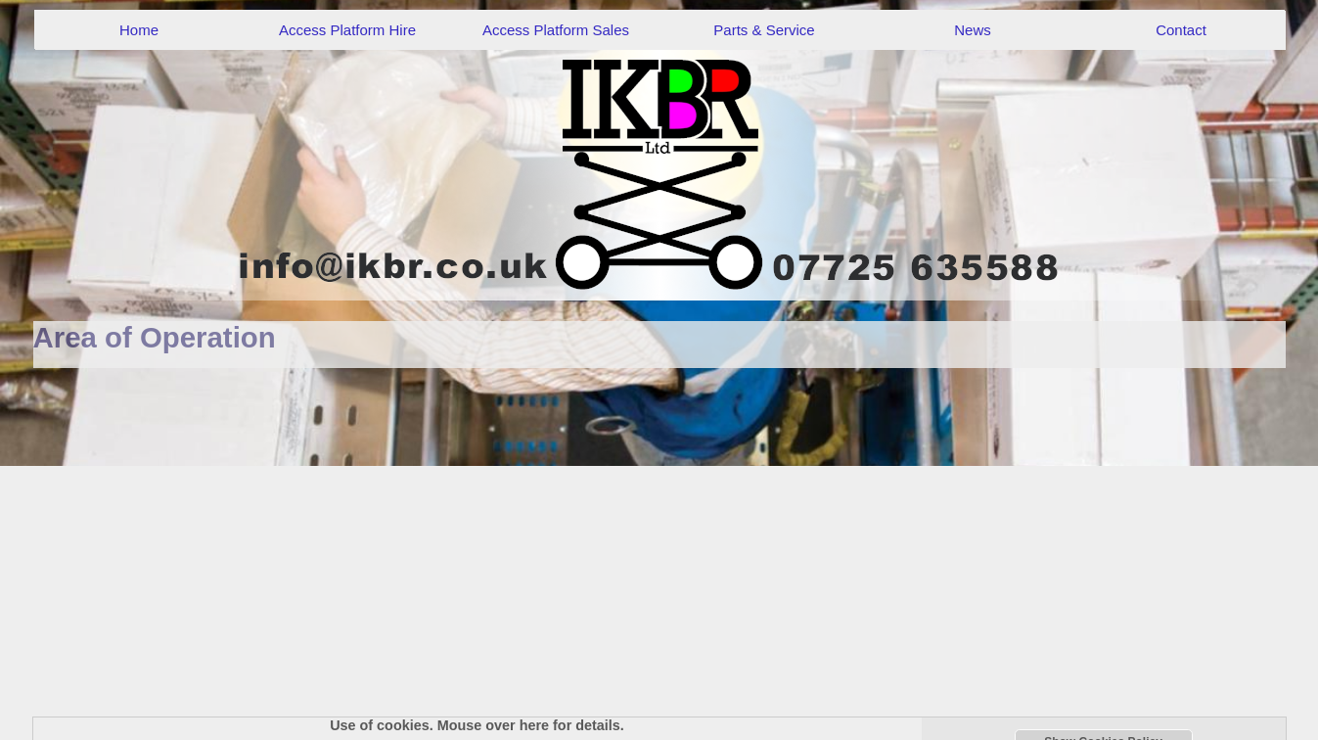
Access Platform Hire (347, 30)
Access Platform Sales (555, 30)
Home (139, 30)
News (972, 30)
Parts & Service (763, 30)
